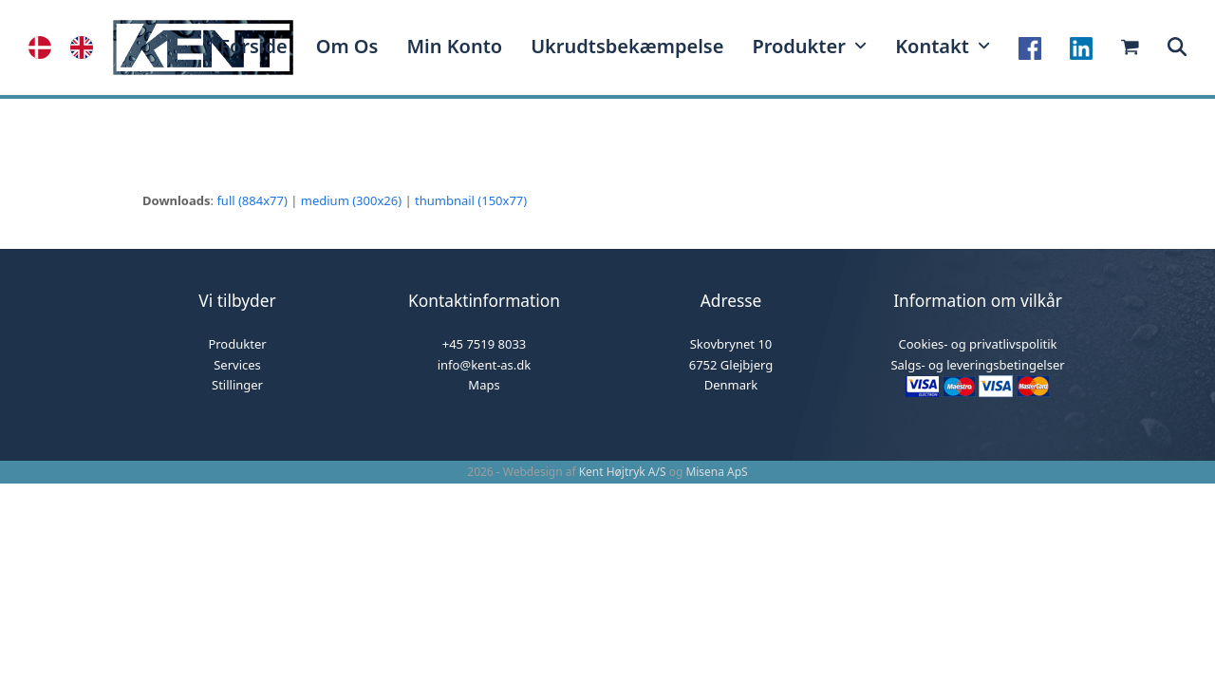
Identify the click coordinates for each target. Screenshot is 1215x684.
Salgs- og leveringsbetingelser (977, 364)
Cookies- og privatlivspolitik (977, 343)
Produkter (237, 343)
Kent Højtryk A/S (622, 472)
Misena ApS (716, 472)
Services (237, 364)
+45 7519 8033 (484, 343)
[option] (86, 47)
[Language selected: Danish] (70, 47)
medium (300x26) (351, 200)
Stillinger (237, 384)
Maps (483, 384)
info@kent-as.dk (485, 364)
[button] (1177, 47)
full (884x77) (251, 200)
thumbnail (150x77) (471, 200)
